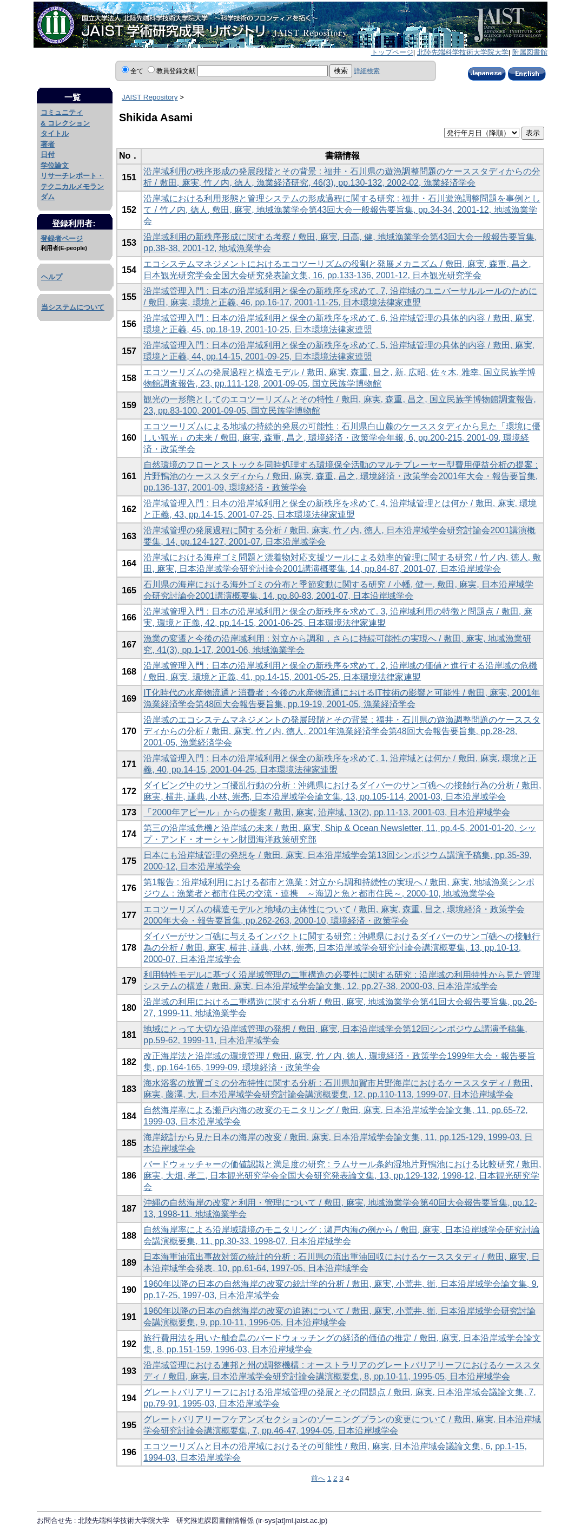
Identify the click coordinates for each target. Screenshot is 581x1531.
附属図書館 (529, 52)
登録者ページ (62, 238)
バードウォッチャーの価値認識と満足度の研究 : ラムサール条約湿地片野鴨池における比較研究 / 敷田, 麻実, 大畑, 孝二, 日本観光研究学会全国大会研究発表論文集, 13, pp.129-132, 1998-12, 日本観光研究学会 (342, 1176)
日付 (48, 155)
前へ (318, 1478)
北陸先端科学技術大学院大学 (463, 52)
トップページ (392, 52)
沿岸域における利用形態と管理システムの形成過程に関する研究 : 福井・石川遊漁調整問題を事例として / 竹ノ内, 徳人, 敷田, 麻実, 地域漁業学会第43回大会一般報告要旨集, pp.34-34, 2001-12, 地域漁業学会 (341, 210)
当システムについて (72, 307)
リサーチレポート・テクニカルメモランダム (72, 186)
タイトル (55, 133)
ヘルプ (51, 277)
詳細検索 (367, 71)
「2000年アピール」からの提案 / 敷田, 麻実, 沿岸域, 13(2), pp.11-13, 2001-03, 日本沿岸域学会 (326, 812)
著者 (48, 144)
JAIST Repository (149, 97)
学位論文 (55, 165)
